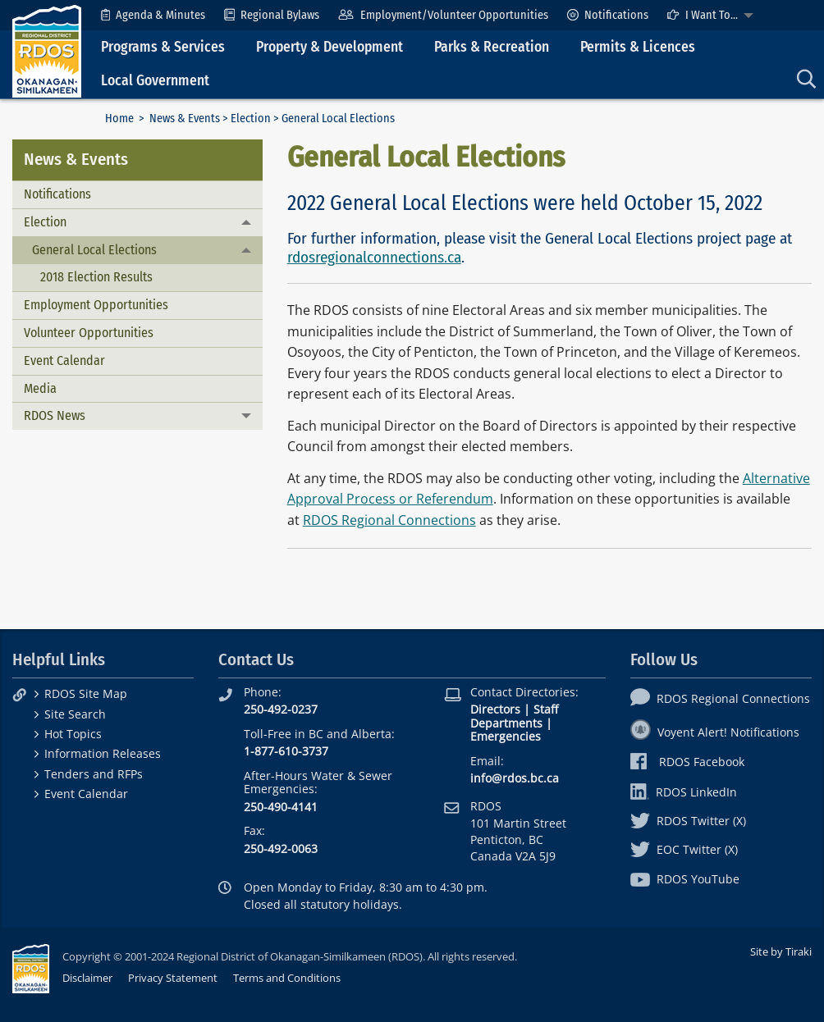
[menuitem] (153, 15)
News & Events (184, 118)
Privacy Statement (172, 977)
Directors (495, 709)
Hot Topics (73, 733)
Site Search (75, 714)
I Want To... (702, 15)
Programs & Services (163, 47)
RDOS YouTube (684, 879)
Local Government (155, 80)
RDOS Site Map (85, 693)
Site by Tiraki (781, 951)
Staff (545, 709)
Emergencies (505, 736)
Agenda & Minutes (153, 15)
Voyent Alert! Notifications (714, 732)
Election (251, 118)
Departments (506, 723)
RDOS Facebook (687, 761)
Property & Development (329, 47)
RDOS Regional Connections (389, 520)
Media (40, 388)
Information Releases (102, 753)
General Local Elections (94, 250)
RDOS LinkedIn (683, 792)
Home (119, 118)
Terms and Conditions (287, 977)
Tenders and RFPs (93, 774)
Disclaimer (87, 977)
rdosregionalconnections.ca (374, 257)
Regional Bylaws (271, 15)
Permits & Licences (637, 47)
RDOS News (54, 415)
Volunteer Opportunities (88, 332)
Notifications (607, 15)
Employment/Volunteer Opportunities (442, 15)
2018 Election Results (96, 277)
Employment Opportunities (96, 305)
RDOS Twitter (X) (688, 820)
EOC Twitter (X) (684, 849)
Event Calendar (64, 360)
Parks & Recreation (491, 47)
